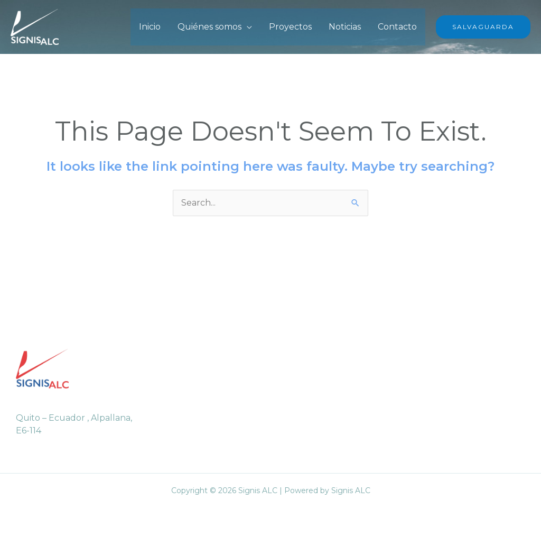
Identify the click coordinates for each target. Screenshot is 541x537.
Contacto (397, 27)
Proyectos (290, 27)
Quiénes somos (209, 27)
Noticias (345, 27)
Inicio (150, 27)
